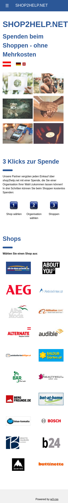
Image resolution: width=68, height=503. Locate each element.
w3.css (54, 499)
